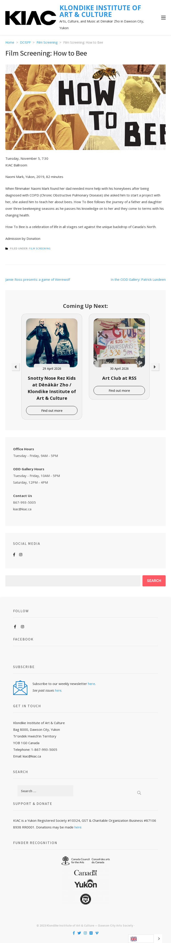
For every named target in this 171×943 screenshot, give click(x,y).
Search (154, 581)
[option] (52, 367)
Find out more (52, 410)
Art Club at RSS (119, 378)
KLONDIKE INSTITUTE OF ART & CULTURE (100, 11)
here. (78, 827)
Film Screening (40, 248)
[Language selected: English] (145, 938)
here (91, 683)
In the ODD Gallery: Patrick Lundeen (138, 279)
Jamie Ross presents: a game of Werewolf (37, 279)
